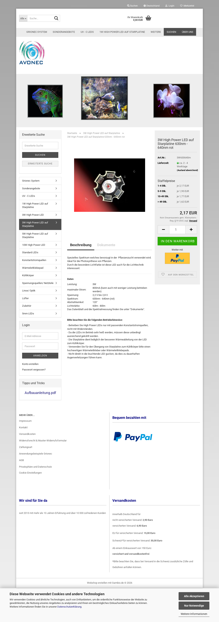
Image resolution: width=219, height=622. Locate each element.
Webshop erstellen (97, 587)
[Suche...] (23, 18)
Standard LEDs (30, 256)
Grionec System (36, 31)
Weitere (156, 31)
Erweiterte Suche (40, 168)
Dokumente (106, 249)
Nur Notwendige (194, 605)
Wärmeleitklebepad (32, 272)
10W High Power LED (33, 249)
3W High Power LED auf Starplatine (35, 228)
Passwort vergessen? (34, 374)
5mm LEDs (28, 317)
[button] (151, 6)
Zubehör (26, 310)
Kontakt (23, 431)
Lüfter (25, 302)
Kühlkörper (28, 279)
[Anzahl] (177, 234)
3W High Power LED (33, 219)
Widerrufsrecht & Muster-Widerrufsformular (43, 445)
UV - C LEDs (87, 31)
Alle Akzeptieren (194, 596)
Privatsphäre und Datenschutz (35, 471)
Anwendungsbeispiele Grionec (35, 457)
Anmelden (40, 360)
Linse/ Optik (28, 295)
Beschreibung (80, 249)
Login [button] (169, 5)
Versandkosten (27, 438)
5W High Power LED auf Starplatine (35, 240)
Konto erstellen (30, 368)
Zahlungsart (25, 451)
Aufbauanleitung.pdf (40, 397)
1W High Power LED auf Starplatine (122, 31)
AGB (21, 464)
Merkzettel (187, 5)
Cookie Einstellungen (30, 477)
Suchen (171, 31)
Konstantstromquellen (34, 264)
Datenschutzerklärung (69, 606)
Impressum (25, 425)
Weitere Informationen (194, 613)
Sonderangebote (64, 31)
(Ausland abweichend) (187, 174)
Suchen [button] (132, 5)
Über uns (187, 31)
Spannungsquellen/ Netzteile (37, 287)
